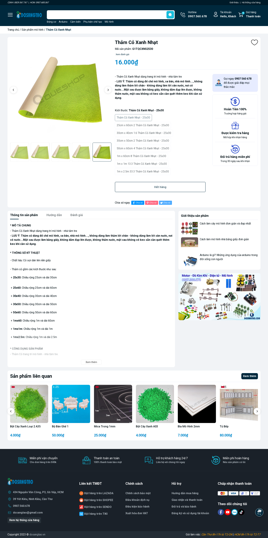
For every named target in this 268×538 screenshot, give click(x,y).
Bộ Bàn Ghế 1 (60, 426)
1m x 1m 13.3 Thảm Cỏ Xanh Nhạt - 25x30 (142, 163)
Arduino (63, 21)
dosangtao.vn (37, 534)
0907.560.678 (21, 506)
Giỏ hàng (251, 14)
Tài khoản (228, 14)
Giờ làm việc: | (223, 534)
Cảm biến (75, 21)
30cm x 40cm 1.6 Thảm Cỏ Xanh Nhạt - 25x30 (144, 133)
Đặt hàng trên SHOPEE (98, 500)
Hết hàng (160, 187)
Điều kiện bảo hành (137, 506)
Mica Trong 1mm (104, 426)
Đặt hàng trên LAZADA (98, 493)
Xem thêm (249, 376)
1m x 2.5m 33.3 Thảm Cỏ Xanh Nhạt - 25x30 (143, 171)
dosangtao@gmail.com (28, 512)
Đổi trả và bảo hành (184, 506)
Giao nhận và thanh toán (187, 500)
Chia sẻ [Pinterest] (151, 203)
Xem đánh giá (122, 54)
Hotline (197, 14)
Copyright (14, 534)
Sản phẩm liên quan (31, 376)
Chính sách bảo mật (138, 493)
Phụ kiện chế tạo (92, 21)
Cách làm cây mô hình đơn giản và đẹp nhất (225, 223)
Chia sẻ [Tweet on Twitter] (165, 203)
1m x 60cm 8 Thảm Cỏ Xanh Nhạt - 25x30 (141, 156)
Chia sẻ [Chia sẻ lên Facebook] (137, 203)
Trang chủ (13, 29)
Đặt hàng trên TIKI (96, 513)
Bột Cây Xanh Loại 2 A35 (25, 426)
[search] (170, 14)
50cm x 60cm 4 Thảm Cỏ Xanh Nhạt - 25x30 (143, 148)
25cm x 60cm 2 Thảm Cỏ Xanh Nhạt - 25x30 (143, 125)
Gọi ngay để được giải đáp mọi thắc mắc (237, 83)
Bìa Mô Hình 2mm (189, 426)
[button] (13, 89)
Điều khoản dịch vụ (137, 500)
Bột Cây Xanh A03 (147, 426)
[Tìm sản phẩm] (111, 14)
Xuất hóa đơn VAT (136, 513)
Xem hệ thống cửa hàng (24, 520)
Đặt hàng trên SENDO (98, 507)
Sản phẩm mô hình (32, 29)
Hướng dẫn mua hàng (185, 493)
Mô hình (109, 21)
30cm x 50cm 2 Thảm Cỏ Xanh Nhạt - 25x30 (143, 140)
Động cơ (51, 21)
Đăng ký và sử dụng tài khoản (190, 513)
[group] (60, 90)
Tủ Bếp (224, 426)
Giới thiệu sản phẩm (195, 215)
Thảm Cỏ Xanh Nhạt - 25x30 (133, 117)
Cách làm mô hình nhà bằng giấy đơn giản (224, 239)
